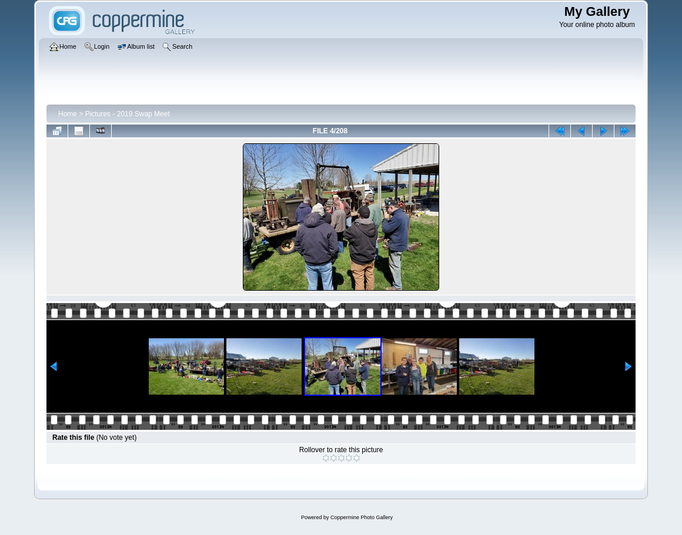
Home (67, 114)
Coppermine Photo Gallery (361, 517)
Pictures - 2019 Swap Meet (127, 114)
